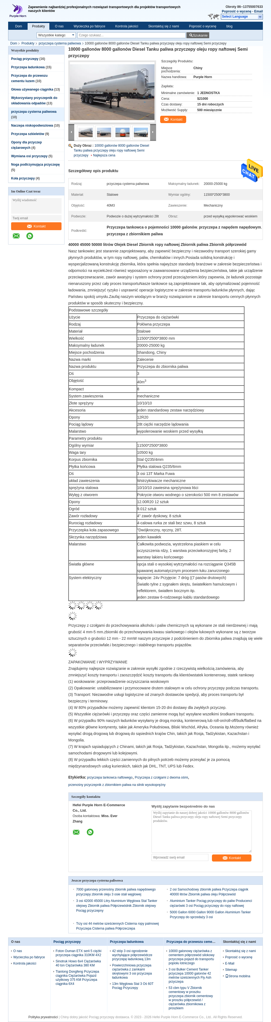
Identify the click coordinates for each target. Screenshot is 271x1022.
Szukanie (200, 35)
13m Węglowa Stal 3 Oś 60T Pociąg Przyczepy (133, 986)
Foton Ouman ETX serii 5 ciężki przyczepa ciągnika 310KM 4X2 (78, 953)
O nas (59, 26)
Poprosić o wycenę (236, 11)
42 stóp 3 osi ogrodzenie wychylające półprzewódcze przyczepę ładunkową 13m (132, 955)
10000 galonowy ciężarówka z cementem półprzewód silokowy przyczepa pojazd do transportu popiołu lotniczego (191, 957)
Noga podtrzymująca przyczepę (35, 164)
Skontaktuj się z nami (163, 26)
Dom (18, 26)
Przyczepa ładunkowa (28, 67)
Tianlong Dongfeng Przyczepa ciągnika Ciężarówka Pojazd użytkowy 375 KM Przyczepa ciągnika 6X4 (77, 978)
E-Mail (229, 963)
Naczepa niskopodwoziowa (32, 125)
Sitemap (231, 970)
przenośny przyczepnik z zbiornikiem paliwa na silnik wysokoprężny (117, 785)
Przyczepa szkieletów (27, 134)
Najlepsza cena (104, 155)
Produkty (38, 26)
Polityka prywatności (43, 1017)
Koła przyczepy (23, 178)
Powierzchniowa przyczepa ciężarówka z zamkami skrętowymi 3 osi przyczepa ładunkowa (132, 971)
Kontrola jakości (126, 26)
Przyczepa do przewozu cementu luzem (196, 942)
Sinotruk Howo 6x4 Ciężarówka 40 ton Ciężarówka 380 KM (78, 963)
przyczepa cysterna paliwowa (60, 43)
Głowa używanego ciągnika (32, 89)
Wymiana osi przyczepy (29, 156)
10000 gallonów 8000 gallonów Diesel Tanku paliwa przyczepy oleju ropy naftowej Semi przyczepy (111, 150)
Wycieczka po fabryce (89, 26)
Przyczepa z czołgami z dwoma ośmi (161, 777)
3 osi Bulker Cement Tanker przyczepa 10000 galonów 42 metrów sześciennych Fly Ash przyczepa (190, 976)
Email (258, 11)
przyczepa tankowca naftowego (110, 777)
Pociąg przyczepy (24, 59)
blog (229, 26)
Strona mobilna (237, 976)
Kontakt (36, 226)
